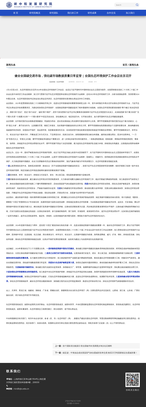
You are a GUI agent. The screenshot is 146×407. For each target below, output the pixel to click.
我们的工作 (72, 12)
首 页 (15, 12)
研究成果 (92, 12)
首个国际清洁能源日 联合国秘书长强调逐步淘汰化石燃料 (87, 346)
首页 (125, 64)
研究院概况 (34, 12)
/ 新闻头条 (133, 64)
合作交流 (111, 12)
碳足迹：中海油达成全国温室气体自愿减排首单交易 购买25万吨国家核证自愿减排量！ (100, 352)
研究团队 (53, 12)
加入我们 (130, 12)
